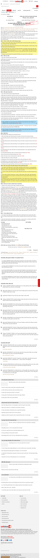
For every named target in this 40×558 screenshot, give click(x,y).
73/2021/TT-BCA (18, 187)
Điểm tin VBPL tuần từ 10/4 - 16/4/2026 (8, 487)
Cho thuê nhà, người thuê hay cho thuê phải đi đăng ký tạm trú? (12, 430)
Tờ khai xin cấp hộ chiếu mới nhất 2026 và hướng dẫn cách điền (12, 387)
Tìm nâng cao (35, 8)
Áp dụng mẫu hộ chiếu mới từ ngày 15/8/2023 (9, 397)
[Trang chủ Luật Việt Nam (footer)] (19, 526)
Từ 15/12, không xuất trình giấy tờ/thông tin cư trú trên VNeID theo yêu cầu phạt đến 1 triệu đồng (18, 448)
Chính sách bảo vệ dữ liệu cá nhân (7, 520)
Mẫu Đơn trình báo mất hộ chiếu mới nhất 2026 (17, 382)
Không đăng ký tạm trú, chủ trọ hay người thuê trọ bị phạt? (11, 427)
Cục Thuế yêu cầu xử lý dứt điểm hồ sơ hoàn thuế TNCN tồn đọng (20, 477)
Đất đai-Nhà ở (7, 355)
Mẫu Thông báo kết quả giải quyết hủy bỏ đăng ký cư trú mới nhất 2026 (14, 450)
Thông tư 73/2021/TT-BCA (24, 252)
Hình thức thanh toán (5, 514)
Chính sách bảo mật (5, 518)
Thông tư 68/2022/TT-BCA (8, 253)
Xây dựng (12, 355)
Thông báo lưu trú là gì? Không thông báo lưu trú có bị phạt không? (13, 456)
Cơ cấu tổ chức (5, 367)
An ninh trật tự (5, 349)
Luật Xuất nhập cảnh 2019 (13, 252)
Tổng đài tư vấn (23, 507)
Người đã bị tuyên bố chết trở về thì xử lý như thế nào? (11, 412)
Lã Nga (29, 250)
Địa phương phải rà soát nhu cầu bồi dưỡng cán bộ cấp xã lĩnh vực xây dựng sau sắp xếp (17, 482)
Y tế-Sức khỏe (5, 361)
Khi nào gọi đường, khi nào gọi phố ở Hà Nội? (9, 432)
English (31, 1)
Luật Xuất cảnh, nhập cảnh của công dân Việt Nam (13, 27)
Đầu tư (4, 355)
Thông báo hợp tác (5, 522)
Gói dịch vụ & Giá (24, 1)
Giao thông (10, 349)
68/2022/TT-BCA (9, 189)
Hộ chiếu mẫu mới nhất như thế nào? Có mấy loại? (10, 392)
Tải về (17, 245)
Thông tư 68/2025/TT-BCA (19, 253)
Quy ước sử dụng (5, 516)
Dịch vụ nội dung (23, 505)
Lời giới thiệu (4, 498)
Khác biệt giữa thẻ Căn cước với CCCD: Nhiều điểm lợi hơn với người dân (14, 435)
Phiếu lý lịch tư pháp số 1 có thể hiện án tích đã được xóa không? (13, 407)
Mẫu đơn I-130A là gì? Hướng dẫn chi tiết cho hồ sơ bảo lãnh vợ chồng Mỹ (22, 422)
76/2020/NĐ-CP (12, 33)
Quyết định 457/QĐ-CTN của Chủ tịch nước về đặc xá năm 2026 (16, 295)
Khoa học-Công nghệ (11, 367)
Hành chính (5, 374)
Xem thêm (36, 339)
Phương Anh (35, 250)
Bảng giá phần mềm (5, 512)
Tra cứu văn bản (23, 498)
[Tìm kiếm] (37, 6)
